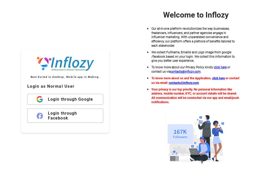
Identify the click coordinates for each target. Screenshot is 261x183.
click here (220, 67)
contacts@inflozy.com (185, 71)
